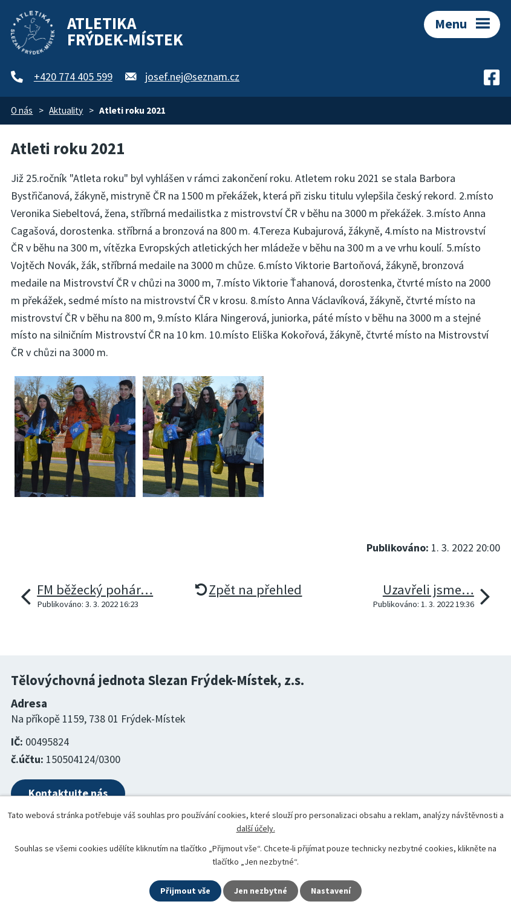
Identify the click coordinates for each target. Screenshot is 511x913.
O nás (22, 110)
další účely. (255, 828)
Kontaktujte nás (68, 793)
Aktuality (66, 110)
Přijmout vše (185, 890)
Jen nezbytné (260, 890)
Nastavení (331, 890)
